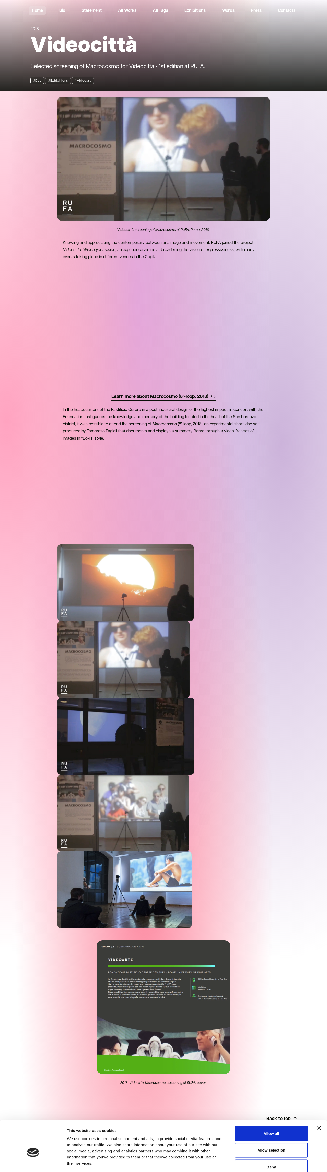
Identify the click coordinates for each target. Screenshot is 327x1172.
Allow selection (271, 1122)
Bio (62, 11)
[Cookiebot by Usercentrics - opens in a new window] (33, 1162)
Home (37, 11)
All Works (127, 11)
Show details (268, 1162)
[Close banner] (319, 1099)
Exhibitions (195, 11)
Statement (91, 11)
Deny (271, 1138)
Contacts (286, 11)
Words (228, 11)
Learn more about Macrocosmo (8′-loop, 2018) (163, 396)
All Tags (160, 11)
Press (256, 11)
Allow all (271, 1105)
